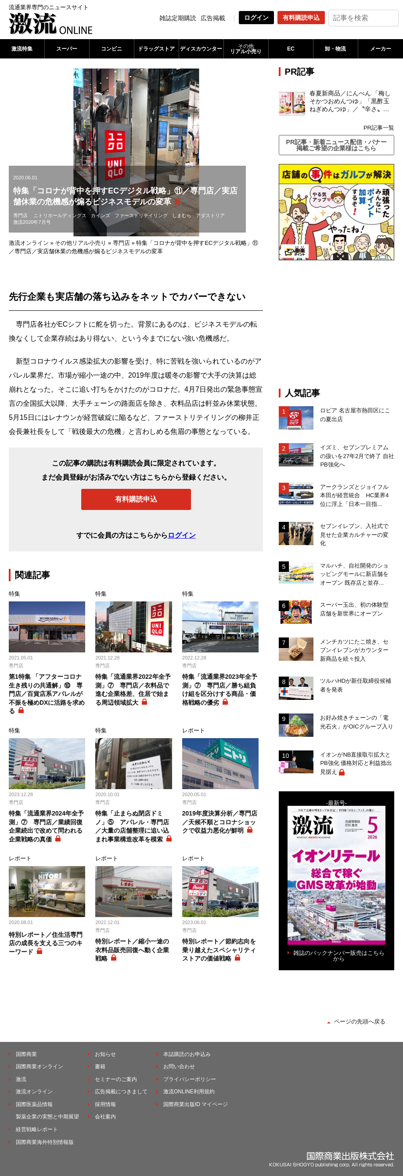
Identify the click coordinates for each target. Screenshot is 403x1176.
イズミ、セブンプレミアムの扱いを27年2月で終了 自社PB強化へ (357, 456)
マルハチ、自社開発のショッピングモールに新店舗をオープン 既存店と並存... (354, 574)
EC (291, 49)
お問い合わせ (179, 1066)
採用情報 (105, 1104)
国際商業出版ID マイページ (195, 1104)
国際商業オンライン (39, 1066)
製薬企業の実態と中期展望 (47, 1116)
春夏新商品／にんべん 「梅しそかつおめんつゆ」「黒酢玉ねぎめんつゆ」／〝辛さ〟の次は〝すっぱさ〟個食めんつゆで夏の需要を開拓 (350, 101)
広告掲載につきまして (121, 1091)
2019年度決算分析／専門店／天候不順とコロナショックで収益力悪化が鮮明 (219, 822)
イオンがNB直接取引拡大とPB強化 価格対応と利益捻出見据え (356, 763)
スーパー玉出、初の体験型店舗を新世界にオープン (354, 609)
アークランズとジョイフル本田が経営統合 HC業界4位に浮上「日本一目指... (354, 495)
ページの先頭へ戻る (359, 1021)
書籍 (100, 1066)
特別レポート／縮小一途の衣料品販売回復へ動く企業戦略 (132, 950)
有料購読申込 (301, 17)
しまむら (181, 215)
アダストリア (210, 215)
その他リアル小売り (80, 243)
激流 (21, 1079)
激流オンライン (29, 243)
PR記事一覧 (378, 127)
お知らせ (105, 1054)
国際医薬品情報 (34, 1104)
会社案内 (105, 1116)
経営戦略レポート (37, 1129)
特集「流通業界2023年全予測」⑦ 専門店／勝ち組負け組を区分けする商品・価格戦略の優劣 (219, 689)
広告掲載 (213, 18)
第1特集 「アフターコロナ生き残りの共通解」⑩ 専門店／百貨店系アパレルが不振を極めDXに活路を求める (47, 693)
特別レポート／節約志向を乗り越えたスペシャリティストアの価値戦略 (219, 950)
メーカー (380, 49)
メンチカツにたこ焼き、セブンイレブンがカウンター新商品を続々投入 (354, 650)
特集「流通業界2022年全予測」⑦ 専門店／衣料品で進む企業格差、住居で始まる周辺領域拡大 (132, 689)
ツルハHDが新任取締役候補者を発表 (355, 685)
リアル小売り (246, 49)
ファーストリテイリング (141, 215)
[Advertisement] (341, 324)
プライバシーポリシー (189, 1079)
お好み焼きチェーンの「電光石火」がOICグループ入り (356, 722)
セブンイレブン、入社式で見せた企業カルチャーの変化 (354, 534)
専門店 (20, 215)
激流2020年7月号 (32, 222)
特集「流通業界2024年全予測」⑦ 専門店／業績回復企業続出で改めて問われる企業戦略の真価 (46, 826)
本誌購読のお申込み (187, 1054)
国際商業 (26, 1054)
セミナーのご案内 (116, 1079)
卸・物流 (335, 49)
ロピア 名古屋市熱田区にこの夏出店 (355, 414)
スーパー (66, 49)
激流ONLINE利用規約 (189, 1091)
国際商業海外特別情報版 (45, 1142)
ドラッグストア (156, 49)
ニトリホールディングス (59, 215)
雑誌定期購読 (177, 18)
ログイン (256, 17)
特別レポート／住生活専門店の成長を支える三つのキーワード (46, 943)
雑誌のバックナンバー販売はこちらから (339, 955)
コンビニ (111, 49)
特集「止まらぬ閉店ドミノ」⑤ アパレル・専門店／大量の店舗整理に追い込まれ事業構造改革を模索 (132, 826)
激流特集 (21, 49)
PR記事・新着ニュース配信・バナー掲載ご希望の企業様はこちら (336, 145)
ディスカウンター (201, 49)
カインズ (100, 215)
